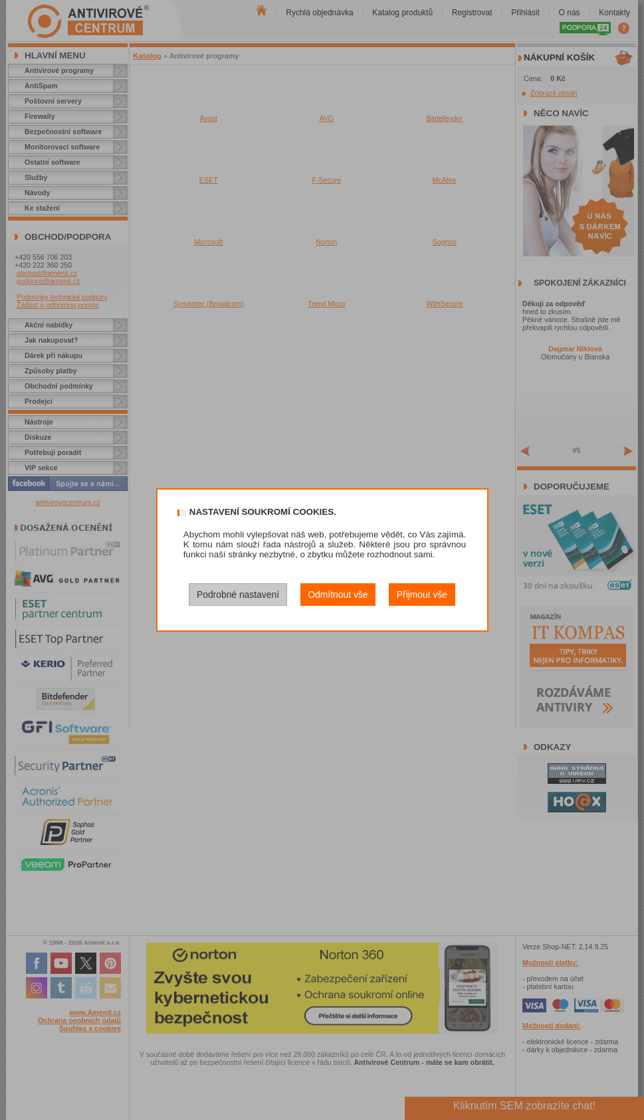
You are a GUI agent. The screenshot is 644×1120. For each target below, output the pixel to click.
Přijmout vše (422, 594)
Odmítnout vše (338, 594)
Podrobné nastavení (238, 594)
